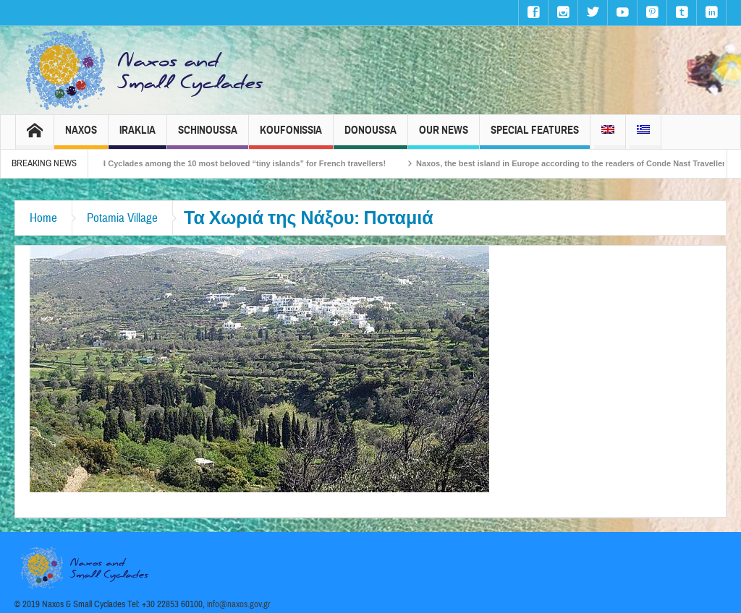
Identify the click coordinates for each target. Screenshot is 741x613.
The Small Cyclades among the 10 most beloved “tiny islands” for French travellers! (235, 163)
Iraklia (137, 136)
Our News (443, 136)
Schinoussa (207, 136)
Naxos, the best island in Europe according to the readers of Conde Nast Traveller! (580, 163)
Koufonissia (291, 136)
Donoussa (370, 136)
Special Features (535, 136)
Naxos (81, 136)
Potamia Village (122, 218)
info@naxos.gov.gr (239, 604)
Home (43, 218)
